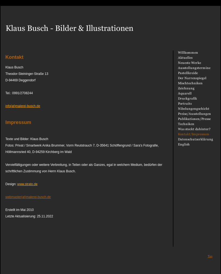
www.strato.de (27, 184)
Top (210, 256)
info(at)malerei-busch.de (22, 106)
